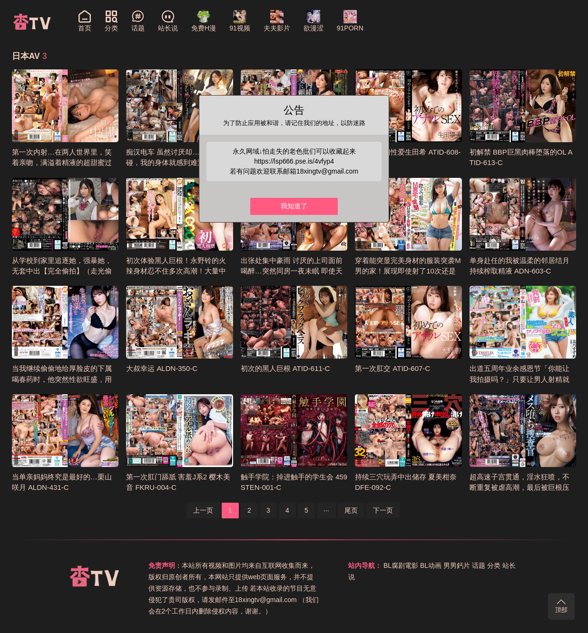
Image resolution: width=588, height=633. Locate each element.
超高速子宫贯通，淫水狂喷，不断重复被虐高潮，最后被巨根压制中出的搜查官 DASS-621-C (519, 487)
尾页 (351, 510)
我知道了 (294, 206)
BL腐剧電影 (400, 565)
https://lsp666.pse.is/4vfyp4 (294, 161)
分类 (493, 565)
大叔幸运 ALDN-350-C (161, 368)
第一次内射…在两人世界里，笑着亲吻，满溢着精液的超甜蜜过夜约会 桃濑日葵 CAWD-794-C (62, 162)
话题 (478, 565)
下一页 (383, 510)
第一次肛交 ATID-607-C (392, 368)
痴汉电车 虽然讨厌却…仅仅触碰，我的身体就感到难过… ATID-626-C (179, 162)
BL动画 (430, 565)
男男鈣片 (456, 565)
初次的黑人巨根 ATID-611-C (285, 368)
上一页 (203, 510)
